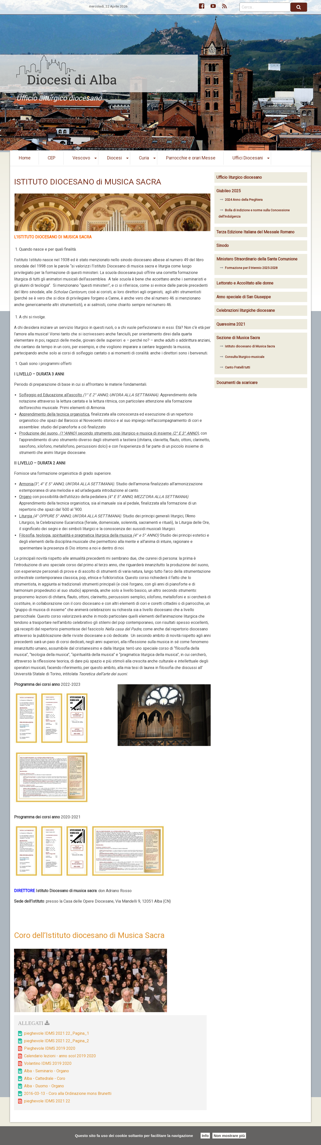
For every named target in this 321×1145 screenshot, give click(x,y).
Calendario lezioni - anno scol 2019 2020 (60, 1056)
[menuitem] (25, 158)
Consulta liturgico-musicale (244, 357)
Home (25, 157)
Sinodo (222, 245)
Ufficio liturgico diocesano (239, 177)
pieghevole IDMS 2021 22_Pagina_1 (56, 1033)
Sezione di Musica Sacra (238, 337)
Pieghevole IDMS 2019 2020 (49, 1048)
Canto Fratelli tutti (237, 367)
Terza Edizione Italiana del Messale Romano (255, 232)
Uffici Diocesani (247, 157)
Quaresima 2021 (230, 324)
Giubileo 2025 (228, 190)
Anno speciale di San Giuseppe (243, 297)
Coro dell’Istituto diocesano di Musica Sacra (89, 935)
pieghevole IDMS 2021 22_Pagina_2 (56, 1040)
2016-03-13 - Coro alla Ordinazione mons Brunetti (67, 1093)
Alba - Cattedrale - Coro (44, 1078)
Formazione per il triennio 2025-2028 (251, 268)
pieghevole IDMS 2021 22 (47, 1101)
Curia (144, 157)
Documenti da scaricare (237, 382)
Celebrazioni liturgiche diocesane (245, 310)
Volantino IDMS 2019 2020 (47, 1063)
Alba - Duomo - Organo (44, 1086)
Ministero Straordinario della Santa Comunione (256, 259)
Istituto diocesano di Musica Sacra (250, 346)
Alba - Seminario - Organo (46, 1071)
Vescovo (81, 157)
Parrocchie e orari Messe (190, 157)
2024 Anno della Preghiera (244, 200)
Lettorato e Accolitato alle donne (244, 283)
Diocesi (114, 157)
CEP (51, 157)
